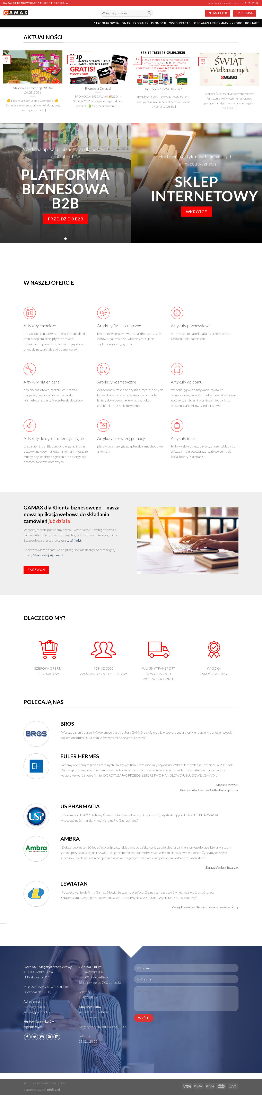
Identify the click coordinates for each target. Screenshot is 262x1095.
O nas (126, 23)
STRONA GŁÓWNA (106, 23)
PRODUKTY (140, 23)
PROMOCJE (158, 23)
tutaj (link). (74, 540)
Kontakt (252, 23)
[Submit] (149, 13)
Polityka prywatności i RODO (45, 1083)
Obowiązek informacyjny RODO (218, 23)
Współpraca (180, 23)
